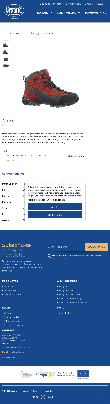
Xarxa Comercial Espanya (70, 298)
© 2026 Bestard (9, 391)
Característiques (43, 173)
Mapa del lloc (64, 313)
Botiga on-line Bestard (69, 294)
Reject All (55, 214)
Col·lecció (8, 286)
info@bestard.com (18, 352)
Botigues (62, 286)
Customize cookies (56, 199)
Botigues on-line (66, 290)
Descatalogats (10, 290)
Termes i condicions (12, 317)
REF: (4, 125)
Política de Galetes (12, 321)
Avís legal (7, 313)
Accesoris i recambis (13, 294)
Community (28, 396)
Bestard (15, 396)
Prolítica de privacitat (13, 325)
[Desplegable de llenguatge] (101, 4)
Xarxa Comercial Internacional (72, 302)
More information (36, 199)
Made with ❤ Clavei (29, 391)
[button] (76, 156)
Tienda (5, 396)
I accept (55, 207)
